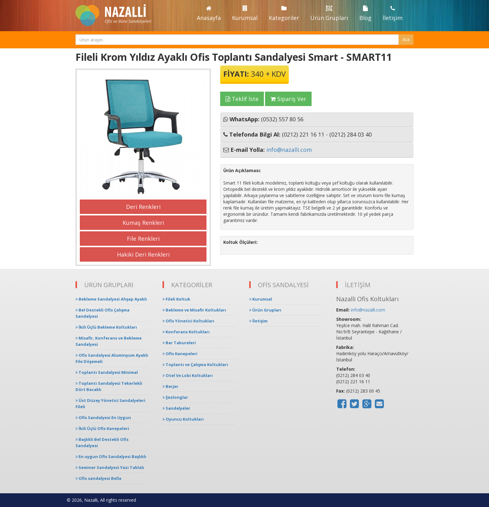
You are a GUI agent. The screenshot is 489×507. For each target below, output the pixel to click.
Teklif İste (242, 99)
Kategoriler (284, 14)
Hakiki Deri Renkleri (143, 254)
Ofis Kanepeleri (179, 353)
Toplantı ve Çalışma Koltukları (195, 364)
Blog (365, 14)
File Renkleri (143, 238)
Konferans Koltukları (186, 332)
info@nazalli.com (289, 149)
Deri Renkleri (143, 206)
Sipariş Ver (288, 99)
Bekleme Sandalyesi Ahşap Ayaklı (111, 299)
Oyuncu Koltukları (183, 419)
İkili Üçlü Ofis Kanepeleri (102, 428)
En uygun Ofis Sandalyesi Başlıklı (110, 456)
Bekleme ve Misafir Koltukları (194, 310)
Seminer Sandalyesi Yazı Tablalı (109, 467)
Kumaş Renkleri (143, 222)
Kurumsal (245, 14)
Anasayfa (209, 14)
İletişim (393, 14)
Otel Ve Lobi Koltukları (187, 375)
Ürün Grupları (329, 14)
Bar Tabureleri (179, 342)
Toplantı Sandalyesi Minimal (106, 372)
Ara (406, 39)
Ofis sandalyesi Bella (98, 478)
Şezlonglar (175, 397)
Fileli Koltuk (176, 299)
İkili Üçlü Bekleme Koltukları (106, 327)
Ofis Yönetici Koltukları (188, 321)
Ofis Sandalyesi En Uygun (103, 417)
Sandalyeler (176, 408)
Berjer (170, 386)
